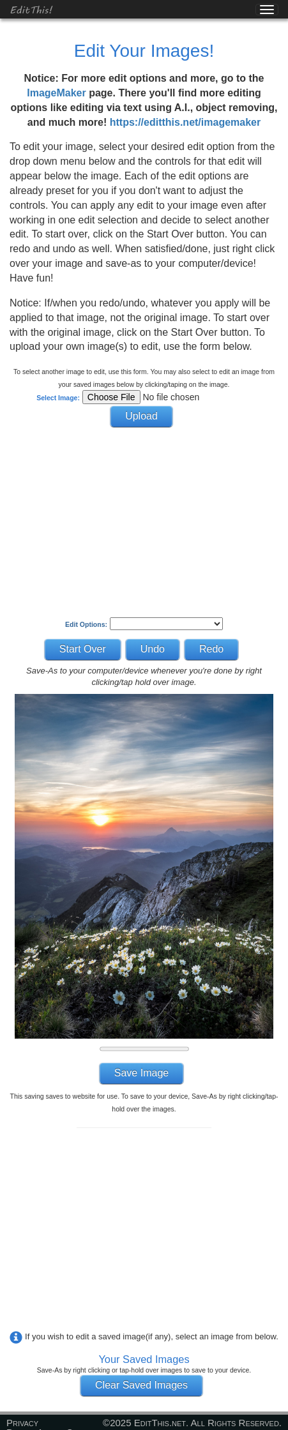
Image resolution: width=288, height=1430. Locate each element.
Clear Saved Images (141, 1385)
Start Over (82, 649)
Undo (152, 649)
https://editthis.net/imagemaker (185, 122)
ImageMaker (56, 92)
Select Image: (58, 398)
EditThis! (31, 9)
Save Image (141, 1072)
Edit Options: (86, 624)
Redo (211, 649)
